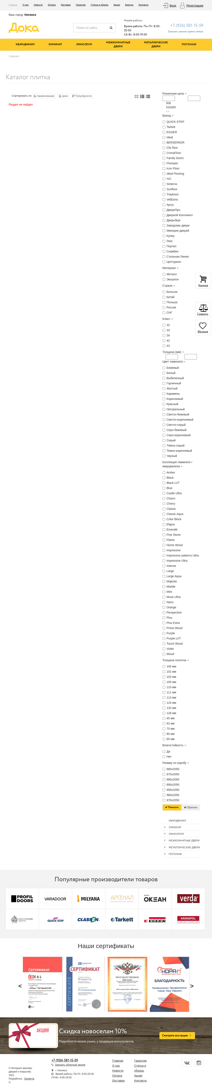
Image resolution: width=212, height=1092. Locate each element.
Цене (63, 96)
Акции (117, 5)
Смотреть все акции (177, 1036)
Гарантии (81, 5)
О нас (26, 5)
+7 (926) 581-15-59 (186, 26)
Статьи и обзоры (99, 5)
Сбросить (191, 807)
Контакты (143, 5)
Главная (13, 5)
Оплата (52, 5)
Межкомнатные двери (118, 45)
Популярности (82, 96)
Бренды (129, 5)
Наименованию (44, 96)
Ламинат (55, 44)
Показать (172, 807)
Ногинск (30, 14)
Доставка (66, 5)
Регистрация (194, 5)
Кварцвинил (25, 44)
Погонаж (189, 44)
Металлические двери (156, 45)
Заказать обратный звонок (70, 1064)
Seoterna (29, 1078)
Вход (173, 5)
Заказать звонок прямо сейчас (185, 32)
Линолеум (84, 44)
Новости (38, 5)
